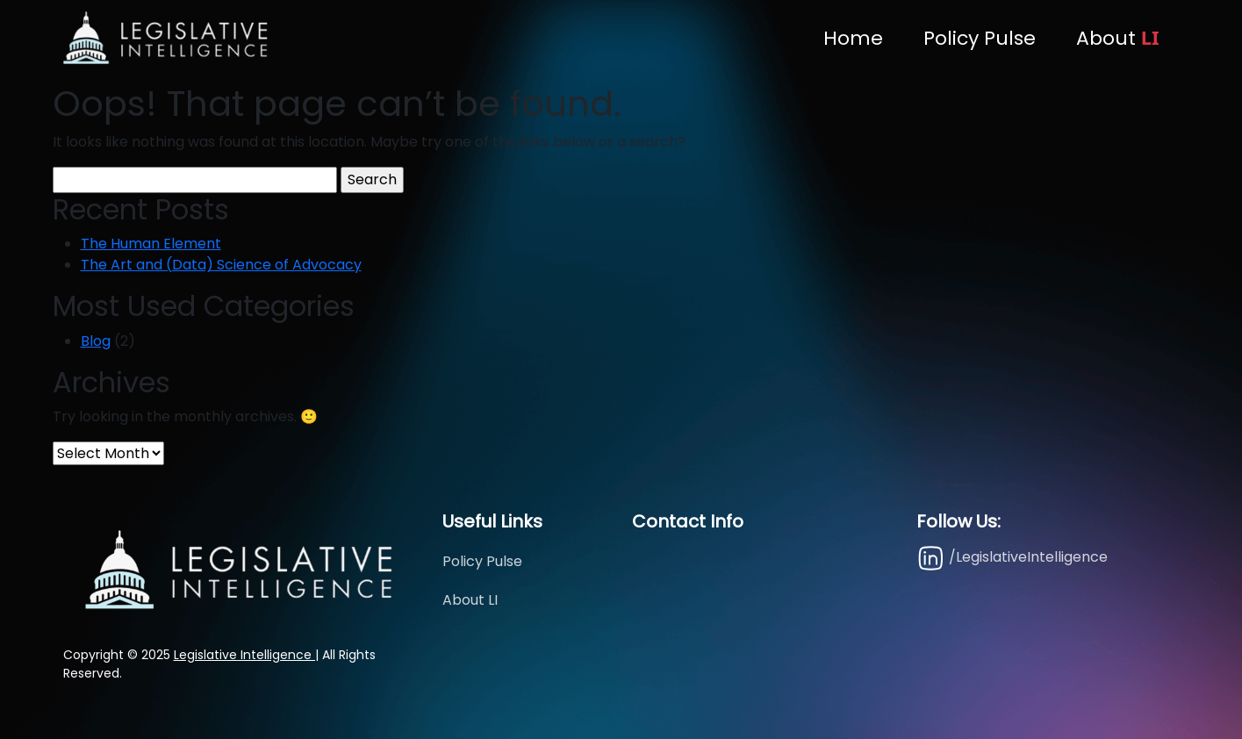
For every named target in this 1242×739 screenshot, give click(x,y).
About (1117, 38)
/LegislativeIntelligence (1012, 558)
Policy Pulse (979, 38)
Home (853, 38)
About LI (470, 600)
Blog (96, 341)
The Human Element (151, 243)
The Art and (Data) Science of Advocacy (221, 265)
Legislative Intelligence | (246, 655)
